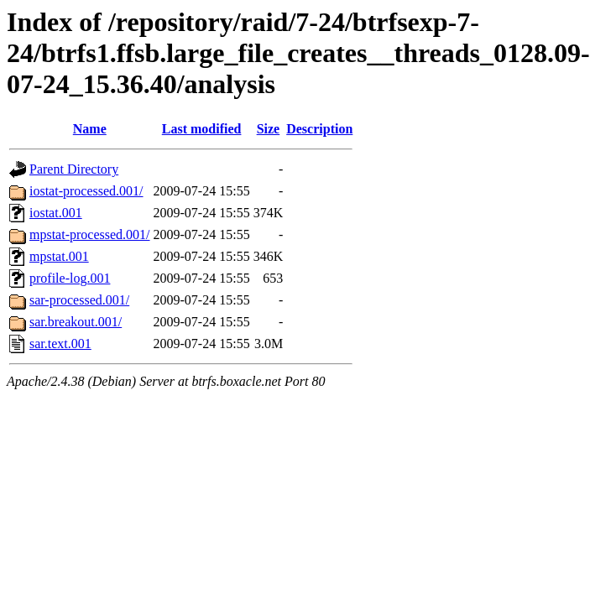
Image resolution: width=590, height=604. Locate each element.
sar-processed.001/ (79, 300)
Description (319, 129)
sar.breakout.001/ (75, 322)
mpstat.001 (59, 256)
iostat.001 (55, 213)
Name (90, 129)
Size (268, 129)
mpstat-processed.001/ (89, 234)
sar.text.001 (60, 343)
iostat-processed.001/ (86, 191)
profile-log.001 (69, 278)
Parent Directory (73, 169)
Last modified (202, 129)
